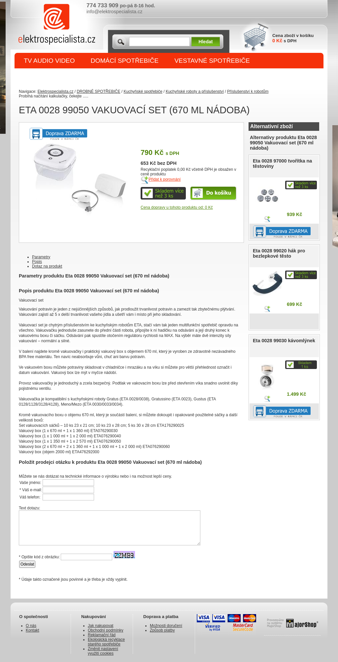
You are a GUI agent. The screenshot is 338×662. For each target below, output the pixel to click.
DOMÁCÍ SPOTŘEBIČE (125, 60)
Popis (37, 261)
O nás (31, 625)
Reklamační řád (102, 635)
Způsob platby (162, 630)
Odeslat (27, 564)
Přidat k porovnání (165, 179)
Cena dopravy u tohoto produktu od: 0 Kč (177, 207)
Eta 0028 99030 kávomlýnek (284, 340)
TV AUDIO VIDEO (49, 60)
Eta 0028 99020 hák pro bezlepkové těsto (279, 253)
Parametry (41, 257)
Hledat (206, 41)
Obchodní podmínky (105, 630)
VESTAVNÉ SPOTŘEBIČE (212, 60)
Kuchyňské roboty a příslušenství (195, 91)
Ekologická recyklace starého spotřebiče (106, 641)
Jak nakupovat (100, 625)
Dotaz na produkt (47, 266)
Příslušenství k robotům (247, 91)
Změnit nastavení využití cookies (103, 651)
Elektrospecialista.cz (56, 91)
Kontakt (32, 630)
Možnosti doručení (166, 625)
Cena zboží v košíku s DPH (293, 38)
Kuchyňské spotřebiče (142, 91)
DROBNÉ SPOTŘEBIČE (58, 76)
